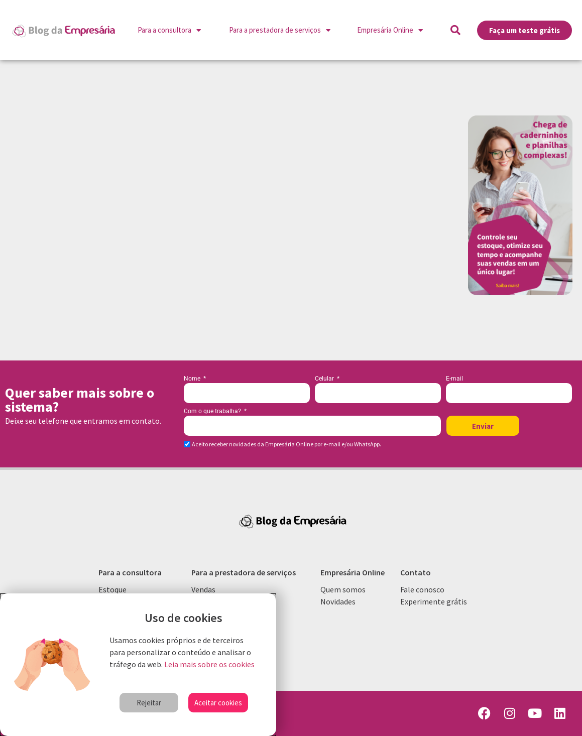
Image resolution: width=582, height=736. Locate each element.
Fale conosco (422, 589)
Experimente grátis (433, 601)
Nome (193, 379)
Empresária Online (390, 30)
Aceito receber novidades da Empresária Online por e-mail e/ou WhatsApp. (286, 444)
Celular (325, 379)
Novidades (338, 601)
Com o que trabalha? (213, 411)
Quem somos (343, 589)
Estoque (112, 589)
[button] (455, 30)
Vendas (203, 589)
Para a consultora (169, 30)
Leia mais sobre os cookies (209, 664)
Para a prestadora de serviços (279, 30)
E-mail (454, 379)
